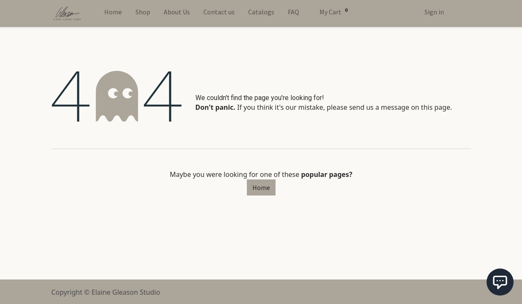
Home (261, 187)
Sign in (434, 12)
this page (435, 107)
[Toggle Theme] (457, 13)
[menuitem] (113, 13)
